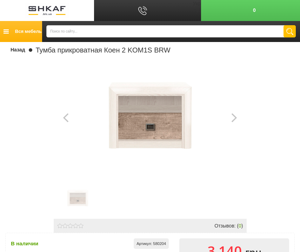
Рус (197, 10)
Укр (197, 3)
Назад (18, 49)
